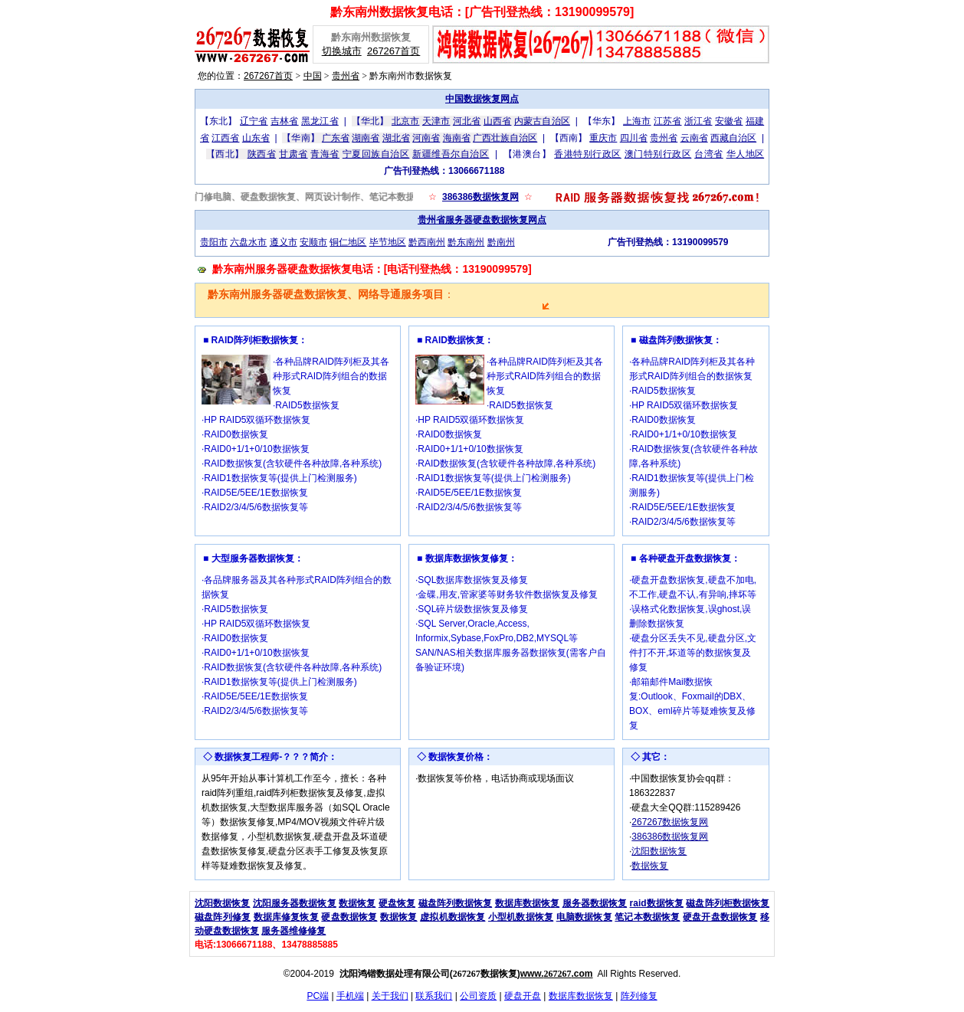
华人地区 (745, 154)
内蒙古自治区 (542, 121)
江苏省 (667, 121)
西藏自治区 (733, 138)
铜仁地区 (348, 242)
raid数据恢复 (657, 903)
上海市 (637, 121)
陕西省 (262, 154)
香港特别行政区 (587, 154)
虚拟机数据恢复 (452, 917)
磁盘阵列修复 (223, 917)
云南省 (694, 138)
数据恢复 (649, 865)
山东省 (256, 138)
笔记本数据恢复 (647, 917)
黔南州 (501, 242)
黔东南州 (466, 242)
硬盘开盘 (522, 996)
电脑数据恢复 (584, 917)
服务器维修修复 (293, 930)
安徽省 (729, 121)
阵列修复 (639, 996)
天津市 (436, 121)
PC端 (318, 996)
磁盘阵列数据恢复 (455, 903)
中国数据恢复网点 (482, 98)
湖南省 (365, 138)
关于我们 (390, 996)
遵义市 (283, 242)
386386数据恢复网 (480, 197)
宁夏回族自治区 (376, 154)
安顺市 (313, 242)
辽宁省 (253, 121)
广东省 (335, 138)
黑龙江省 (320, 121)
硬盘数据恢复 (349, 917)
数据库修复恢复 (286, 917)
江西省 (225, 138)
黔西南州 (426, 242)
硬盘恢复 (397, 903)
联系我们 (433, 996)
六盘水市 (248, 242)
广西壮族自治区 (505, 138)
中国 (312, 75)
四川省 (634, 138)
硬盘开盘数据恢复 (720, 917)
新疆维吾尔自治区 (450, 154)
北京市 (405, 121)
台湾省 (708, 154)
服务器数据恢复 (595, 903)
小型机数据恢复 (520, 917)
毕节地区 (387, 242)
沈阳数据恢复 (659, 851)
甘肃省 (293, 154)
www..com (556, 973)
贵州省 (345, 75)
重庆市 (603, 138)
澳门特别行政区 (658, 154)
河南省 (426, 138)
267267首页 (393, 51)
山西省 (497, 121)
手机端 (350, 996)
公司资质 (478, 996)
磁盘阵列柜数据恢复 (727, 903)
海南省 (457, 138)
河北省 (466, 121)
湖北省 (396, 138)
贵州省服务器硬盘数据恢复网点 (482, 220)
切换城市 (342, 51)
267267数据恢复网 (669, 822)
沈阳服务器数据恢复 (294, 903)
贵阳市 (214, 242)
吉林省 (284, 121)
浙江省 (698, 121)
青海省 (324, 154)
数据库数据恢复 (527, 903)
